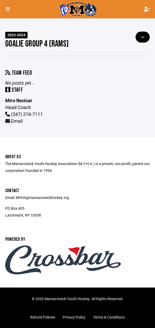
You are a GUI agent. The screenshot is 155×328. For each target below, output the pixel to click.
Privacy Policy (74, 317)
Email (14, 121)
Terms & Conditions (109, 317)
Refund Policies (42, 317)
